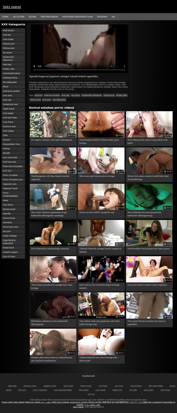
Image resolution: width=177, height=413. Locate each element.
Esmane (5, 16)
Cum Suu (7, 170)
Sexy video (103, 386)
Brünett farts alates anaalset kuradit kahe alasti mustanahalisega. (148, 177)
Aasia (5, 200)
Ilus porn (7, 231)
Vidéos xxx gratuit (32, 402)
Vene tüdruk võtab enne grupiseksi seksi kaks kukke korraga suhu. (99, 322)
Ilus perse (7, 52)
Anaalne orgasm (10, 252)
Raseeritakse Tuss (11, 144)
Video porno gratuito (60, 402)
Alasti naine (100, 390)
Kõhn (5, 135)
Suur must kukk (10, 157)
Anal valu (7, 64)
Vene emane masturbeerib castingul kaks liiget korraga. (51, 286)
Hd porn (6, 139)
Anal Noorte (8, 30)
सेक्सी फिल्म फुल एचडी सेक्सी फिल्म (115, 402)
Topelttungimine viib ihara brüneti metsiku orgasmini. (50, 177)
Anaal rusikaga (10, 236)
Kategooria (102, 16)
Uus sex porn (18, 16)
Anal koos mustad (11, 91)
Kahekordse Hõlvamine (8, 58)
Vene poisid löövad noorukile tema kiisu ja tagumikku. (146, 322)
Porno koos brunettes (13, 166)
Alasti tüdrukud (40, 390)
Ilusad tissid (8, 247)
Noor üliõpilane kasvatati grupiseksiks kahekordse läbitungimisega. (144, 214)
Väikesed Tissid (10, 188)
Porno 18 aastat (10, 175)
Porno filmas (86, 386)
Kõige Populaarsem (49, 16)
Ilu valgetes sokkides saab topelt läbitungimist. (52, 140)
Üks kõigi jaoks (10, 82)
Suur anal (7, 95)
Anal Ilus (7, 35)
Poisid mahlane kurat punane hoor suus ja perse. (148, 248)
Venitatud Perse (10, 78)
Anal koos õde (9, 162)
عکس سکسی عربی (92, 405)
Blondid (6, 153)
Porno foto (117, 390)
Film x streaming (155, 402)
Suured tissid (9, 218)
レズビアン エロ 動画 (138, 402)
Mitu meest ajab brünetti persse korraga (96, 176)
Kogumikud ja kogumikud (9, 241)
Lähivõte (7, 213)
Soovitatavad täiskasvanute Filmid (77, 16)
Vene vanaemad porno (63, 390)
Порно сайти (7, 402)
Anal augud (8, 113)
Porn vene (12, 386)
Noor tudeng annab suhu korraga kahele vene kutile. (147, 141)
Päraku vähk (8, 69)
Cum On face (9, 256)
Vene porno (83, 390)
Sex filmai (119, 386)
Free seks (22, 390)
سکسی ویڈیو (46, 402)
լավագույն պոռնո (79, 402)
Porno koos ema (10, 227)
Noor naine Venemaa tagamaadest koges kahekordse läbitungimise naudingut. (49, 214)
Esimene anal (9, 126)
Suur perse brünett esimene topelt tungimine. (147, 285)
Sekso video (165, 390)
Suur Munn (8, 205)
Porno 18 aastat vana (13, 179)
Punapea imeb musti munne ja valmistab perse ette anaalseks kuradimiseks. (51, 359)
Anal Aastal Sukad (11, 73)
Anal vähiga (8, 131)
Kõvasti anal (8, 43)
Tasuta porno (136, 386)
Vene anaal (8, 39)
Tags (113, 16)
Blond (5, 86)
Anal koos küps (10, 117)
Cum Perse (8, 122)
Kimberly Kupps (50, 386)
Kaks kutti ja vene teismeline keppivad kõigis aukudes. (99, 286)
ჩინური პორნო (95, 402)
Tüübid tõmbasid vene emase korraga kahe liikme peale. (98, 359)
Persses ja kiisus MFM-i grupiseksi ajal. (97, 212)
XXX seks (91, 394)
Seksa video (68, 386)
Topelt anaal (8, 109)
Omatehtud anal (10, 104)
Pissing (6, 148)
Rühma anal (8, 48)
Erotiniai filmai (30, 386)
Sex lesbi (133, 390)
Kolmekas (7, 222)
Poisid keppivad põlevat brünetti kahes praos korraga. (99, 141)
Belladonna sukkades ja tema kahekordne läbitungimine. (49, 322)
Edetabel (33, 16)
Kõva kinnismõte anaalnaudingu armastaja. (50, 248)
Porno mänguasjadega (10, 194)
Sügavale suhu (10, 184)
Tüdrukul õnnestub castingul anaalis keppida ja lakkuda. (100, 250)
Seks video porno (156, 386)
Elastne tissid (9, 209)
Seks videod (12, 7)
